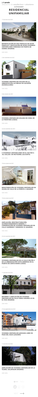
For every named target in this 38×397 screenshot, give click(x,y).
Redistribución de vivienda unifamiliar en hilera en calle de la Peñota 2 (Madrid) (19, 188)
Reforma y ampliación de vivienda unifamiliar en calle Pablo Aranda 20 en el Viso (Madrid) (18, 298)
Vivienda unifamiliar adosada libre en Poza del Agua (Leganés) (17, 334)
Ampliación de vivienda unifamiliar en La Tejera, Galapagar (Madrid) (18, 368)
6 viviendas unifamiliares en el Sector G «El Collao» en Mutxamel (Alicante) (18, 153)
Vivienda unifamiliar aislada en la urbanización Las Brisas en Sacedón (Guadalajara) (16, 83)
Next (16, 393)
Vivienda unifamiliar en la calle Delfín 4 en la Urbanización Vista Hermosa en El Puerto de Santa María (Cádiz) (18, 262)
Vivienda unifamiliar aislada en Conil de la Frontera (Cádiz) (18, 119)
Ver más (5, 52)
